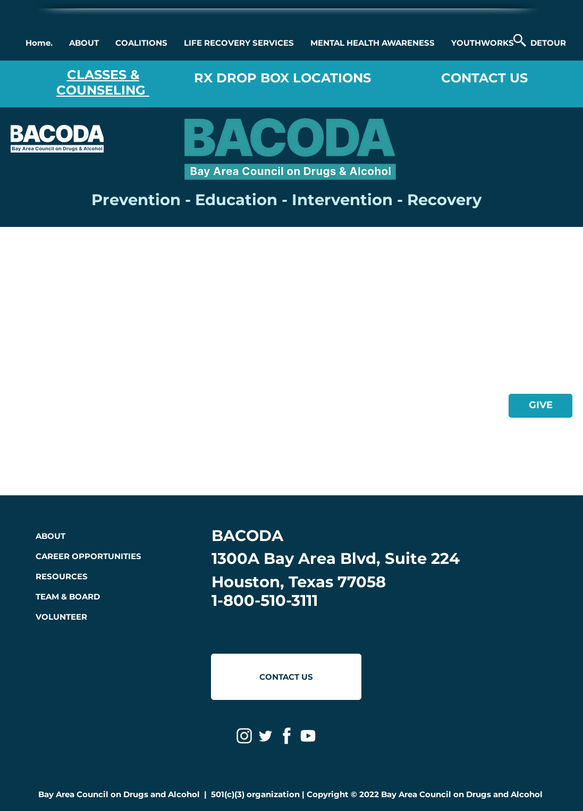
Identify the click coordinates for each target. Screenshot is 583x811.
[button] (84, 43)
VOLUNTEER (61, 617)
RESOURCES (62, 576)
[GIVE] (540, 406)
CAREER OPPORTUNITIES (88, 556)
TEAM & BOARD (68, 597)
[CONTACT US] (286, 677)
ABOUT (50, 536)
